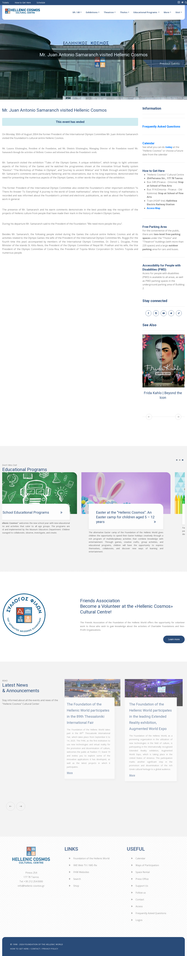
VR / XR (76, 12)
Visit (177, 12)
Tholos (123, 12)
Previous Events (170, 63)
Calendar (148, 143)
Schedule (41, 2)
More (166, 12)
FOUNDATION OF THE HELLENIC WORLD (44, 944)
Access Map (153, 208)
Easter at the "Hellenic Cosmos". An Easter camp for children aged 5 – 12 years (139, 517)
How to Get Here (23, 2)
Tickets (5, 2)
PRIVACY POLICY (50, 948)
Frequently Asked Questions (161, 126)
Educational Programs (146, 12)
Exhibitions (92, 12)
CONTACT (35, 948)
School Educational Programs (40, 512)
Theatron (109, 12)
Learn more (174, 639)
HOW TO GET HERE (19, 948)
